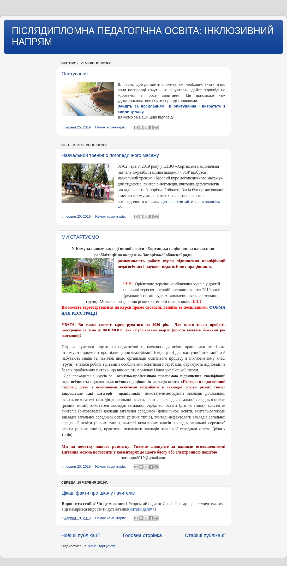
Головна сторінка (142, 535)
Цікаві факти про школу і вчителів (98, 493)
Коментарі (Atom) (102, 546)
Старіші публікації (205, 535)
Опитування (75, 73)
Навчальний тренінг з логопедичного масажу (110, 155)
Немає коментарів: (111, 127)
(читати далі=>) (142, 509)
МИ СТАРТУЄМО (80, 237)
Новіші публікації (80, 535)
